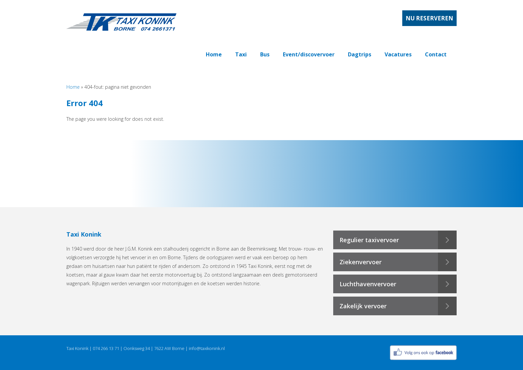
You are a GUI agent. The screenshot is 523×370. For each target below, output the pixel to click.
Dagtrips (359, 54)
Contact (436, 54)
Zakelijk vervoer (363, 306)
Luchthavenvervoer (368, 284)
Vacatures (398, 54)
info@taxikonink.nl (207, 348)
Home (214, 54)
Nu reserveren (429, 18)
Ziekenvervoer (361, 262)
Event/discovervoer (309, 54)
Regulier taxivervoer (369, 240)
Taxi (241, 54)
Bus (265, 54)
